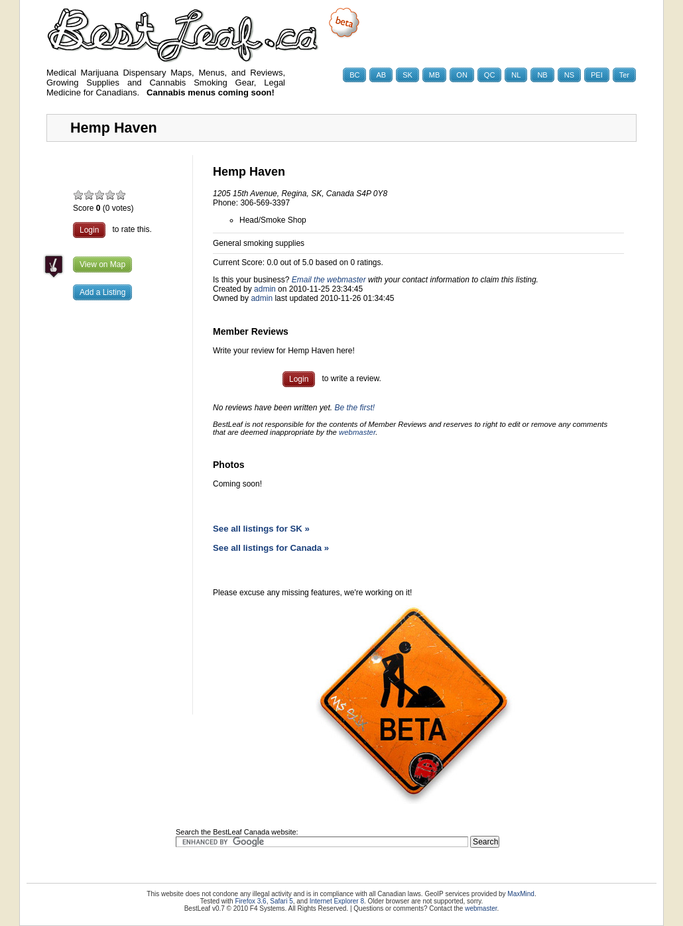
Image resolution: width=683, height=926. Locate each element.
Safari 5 (281, 901)
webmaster (357, 432)
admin (265, 289)
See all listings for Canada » (271, 548)
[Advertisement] (119, 520)
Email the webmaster (329, 279)
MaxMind (520, 893)
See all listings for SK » (261, 529)
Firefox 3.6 (250, 901)
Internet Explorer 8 (337, 901)
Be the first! (354, 407)
